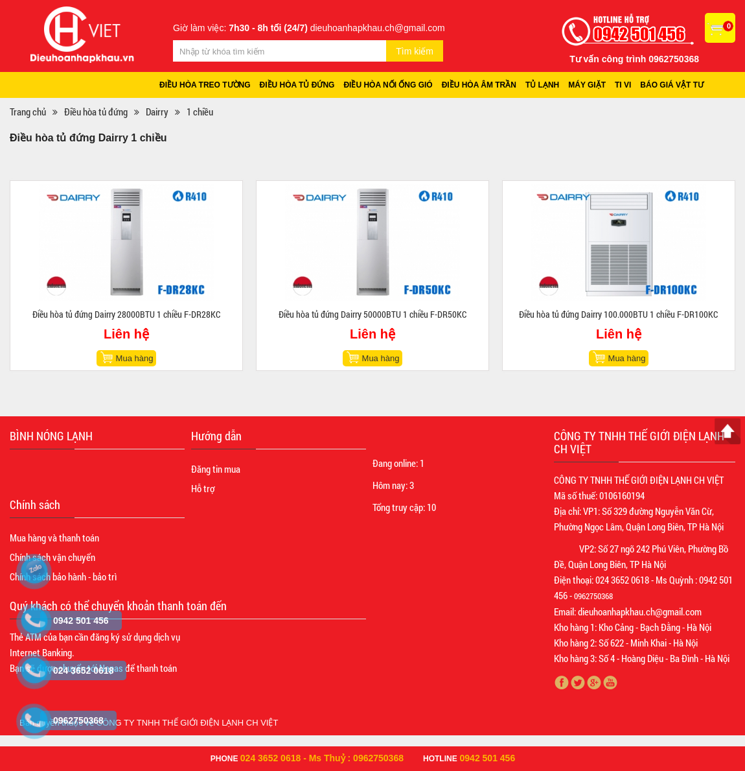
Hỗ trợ (202, 488)
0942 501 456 (488, 758)
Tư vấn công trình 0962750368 (634, 59)
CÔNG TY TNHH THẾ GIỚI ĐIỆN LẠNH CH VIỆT (188, 723)
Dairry (157, 111)
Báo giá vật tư (672, 84)
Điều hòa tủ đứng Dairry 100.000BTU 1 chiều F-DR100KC (618, 314)
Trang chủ (28, 111)
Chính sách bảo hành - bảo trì (63, 576)
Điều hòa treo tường (205, 84)
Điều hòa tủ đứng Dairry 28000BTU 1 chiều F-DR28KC (126, 314)
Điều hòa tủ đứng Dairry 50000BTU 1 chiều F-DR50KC (372, 314)
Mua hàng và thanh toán (54, 537)
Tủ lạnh (542, 84)
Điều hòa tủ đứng (297, 84)
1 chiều (200, 111)
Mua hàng (135, 358)
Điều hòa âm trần (479, 84)
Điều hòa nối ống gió (387, 84)
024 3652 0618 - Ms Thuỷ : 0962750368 (322, 758)
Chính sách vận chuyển (52, 557)
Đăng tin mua (215, 468)
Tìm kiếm (414, 51)
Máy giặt (587, 84)
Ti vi (623, 84)
